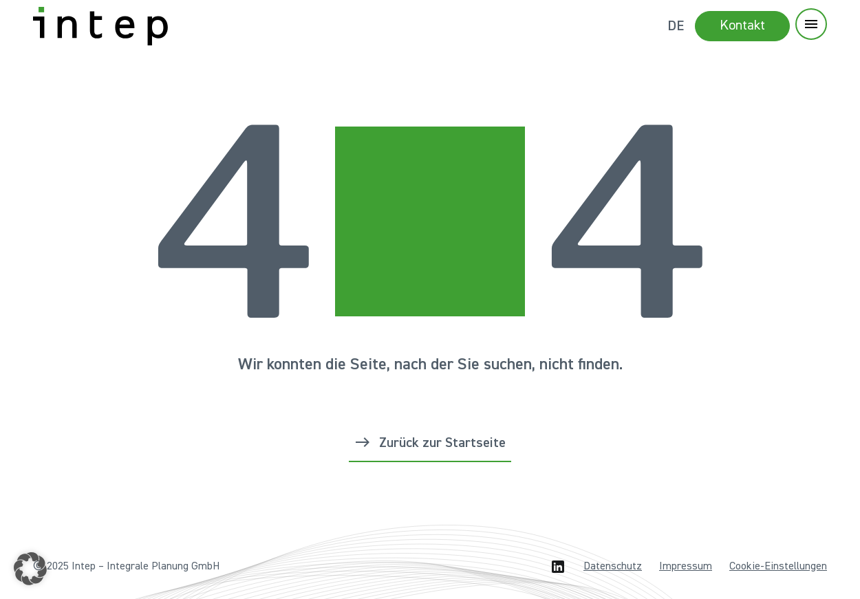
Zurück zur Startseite (442, 443)
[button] (30, 568)
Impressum (685, 566)
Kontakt (742, 25)
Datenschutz (612, 566)
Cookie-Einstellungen (778, 566)
